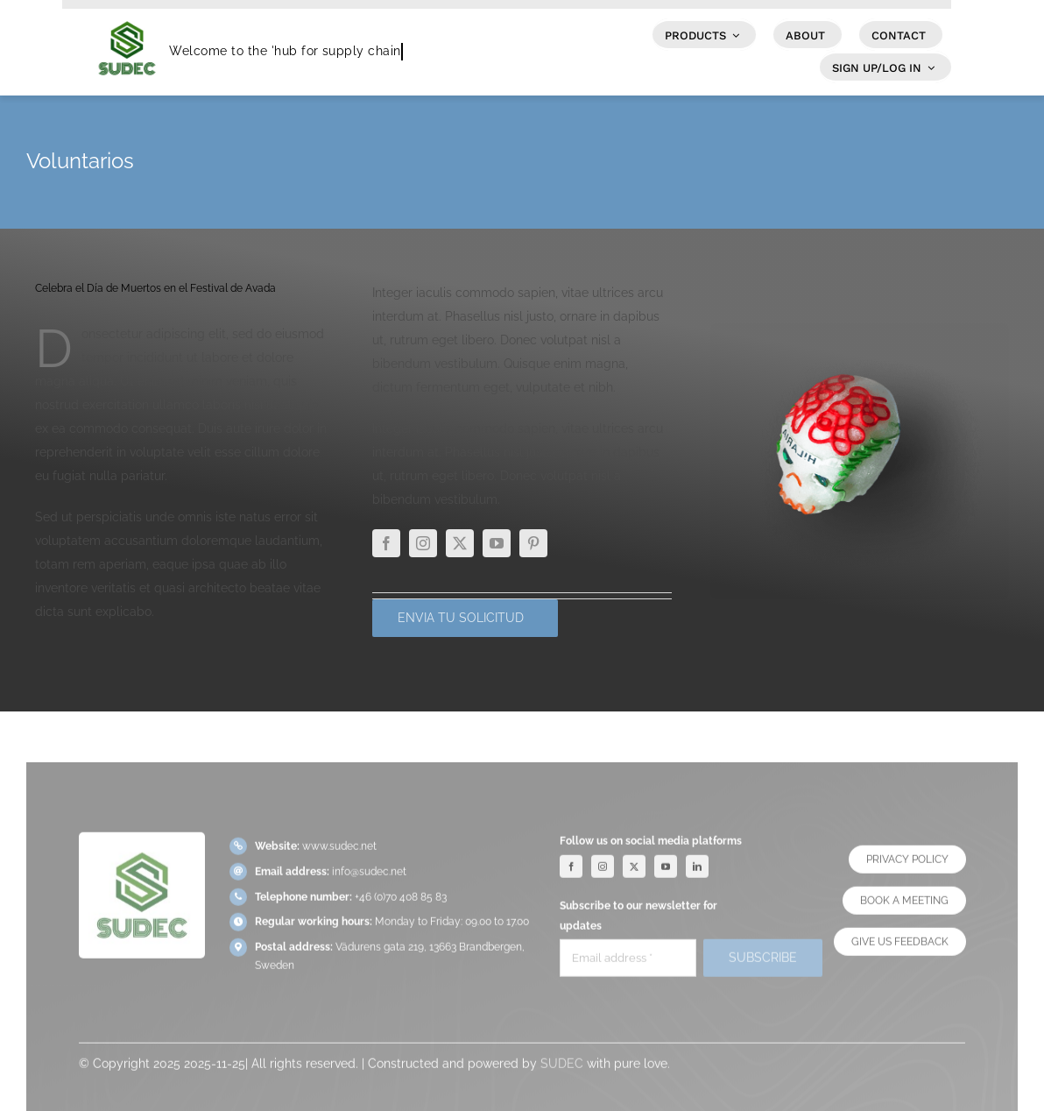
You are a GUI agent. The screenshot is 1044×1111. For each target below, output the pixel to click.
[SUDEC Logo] (127, 15)
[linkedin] (697, 871)
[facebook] (386, 543)
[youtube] (497, 543)
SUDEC (561, 1069)
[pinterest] (533, 543)
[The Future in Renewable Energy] (859, 329)
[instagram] (423, 543)
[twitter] (460, 543)
